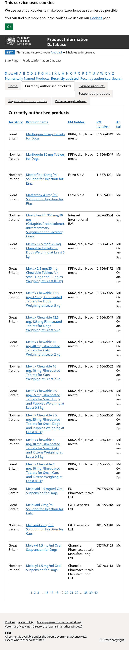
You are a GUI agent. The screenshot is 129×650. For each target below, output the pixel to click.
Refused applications (71, 101)
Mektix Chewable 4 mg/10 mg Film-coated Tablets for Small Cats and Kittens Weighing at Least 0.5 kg (44, 448)
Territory (16, 122)
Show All (11, 73)
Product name (37, 122)
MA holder (76, 122)
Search (117, 78)
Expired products (92, 86)
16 (46, 592)
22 (76, 592)
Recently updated (65, 78)
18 (56, 592)
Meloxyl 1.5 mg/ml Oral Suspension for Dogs (43, 547)
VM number (103, 124)
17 (51, 592)
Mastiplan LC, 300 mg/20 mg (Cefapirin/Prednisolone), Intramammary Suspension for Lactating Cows (45, 225)
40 (96, 592)
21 (71, 592)
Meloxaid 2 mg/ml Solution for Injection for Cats (44, 509)
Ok (9, 26)
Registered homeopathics (27, 101)
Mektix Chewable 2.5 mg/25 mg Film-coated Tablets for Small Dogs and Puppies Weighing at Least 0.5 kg (45, 399)
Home (13, 86)
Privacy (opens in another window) (59, 622)
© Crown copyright (112, 640)
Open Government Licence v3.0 (66, 636)
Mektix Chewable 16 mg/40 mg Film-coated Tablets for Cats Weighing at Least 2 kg (43, 348)
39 (91, 592)
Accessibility (25, 622)
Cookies (96, 18)
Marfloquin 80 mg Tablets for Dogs (45, 136)
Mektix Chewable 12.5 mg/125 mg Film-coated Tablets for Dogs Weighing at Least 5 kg (44, 299)
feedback (57, 52)
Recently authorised (95, 78)
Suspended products (94, 94)
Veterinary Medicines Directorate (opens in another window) (43, 626)
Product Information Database (68, 42)
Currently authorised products (48, 86)
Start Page (11, 60)
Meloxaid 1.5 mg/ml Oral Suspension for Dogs (44, 491)
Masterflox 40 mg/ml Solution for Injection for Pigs (44, 179)
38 (86, 592)
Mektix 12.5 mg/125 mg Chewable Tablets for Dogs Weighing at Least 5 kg (45, 250)
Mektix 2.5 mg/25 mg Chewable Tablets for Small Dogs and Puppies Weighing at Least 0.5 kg (44, 274)
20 (66, 592)
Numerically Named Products (27, 78)
